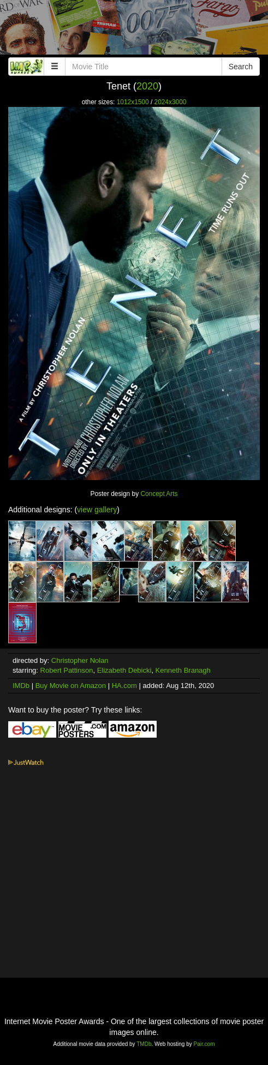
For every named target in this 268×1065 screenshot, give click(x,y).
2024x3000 (170, 102)
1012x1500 (133, 102)
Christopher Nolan (80, 660)
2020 (147, 86)
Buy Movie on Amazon (70, 685)
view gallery (97, 509)
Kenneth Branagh (183, 670)
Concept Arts (158, 494)
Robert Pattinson (66, 670)
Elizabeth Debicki (124, 670)
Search (241, 66)
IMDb (21, 685)
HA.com (124, 685)
